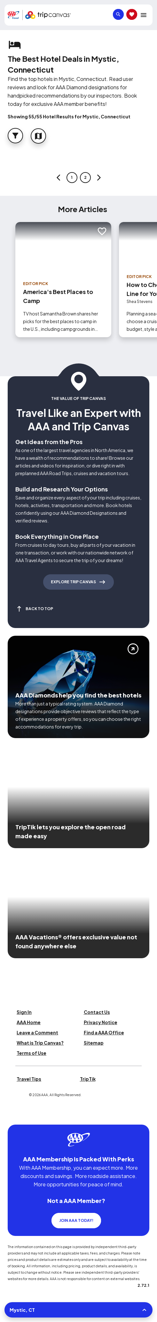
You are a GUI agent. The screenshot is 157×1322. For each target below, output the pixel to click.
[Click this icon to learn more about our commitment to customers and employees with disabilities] (17, 1116)
